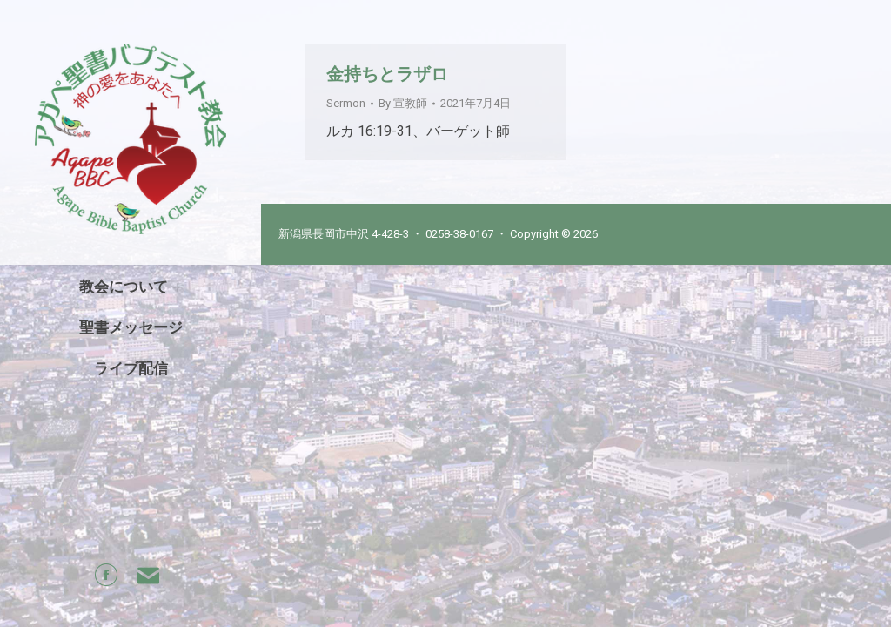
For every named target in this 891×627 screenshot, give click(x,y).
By (403, 103)
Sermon (345, 103)
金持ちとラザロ (387, 74)
